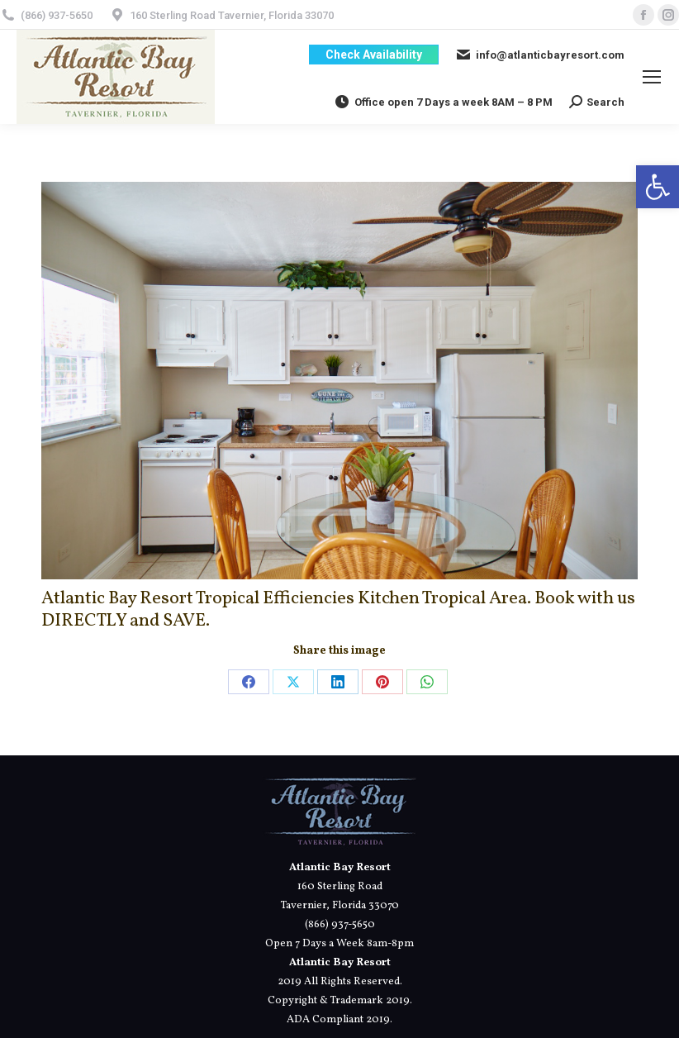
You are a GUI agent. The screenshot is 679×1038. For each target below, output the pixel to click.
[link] (657, 186)
